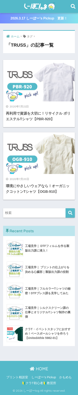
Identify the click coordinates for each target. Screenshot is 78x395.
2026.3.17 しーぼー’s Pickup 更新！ (39, 18)
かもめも (65, 377)
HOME (39, 368)
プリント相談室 (17, 377)
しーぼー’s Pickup (43, 377)
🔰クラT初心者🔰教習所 (39, 383)
